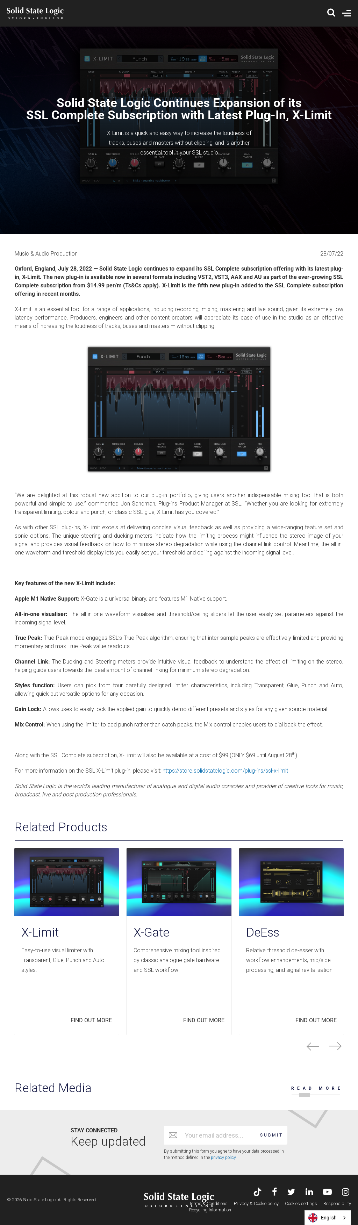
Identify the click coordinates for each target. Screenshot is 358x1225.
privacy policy (223, 1157)
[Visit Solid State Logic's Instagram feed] (345, 1192)
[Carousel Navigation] (179, 1046)
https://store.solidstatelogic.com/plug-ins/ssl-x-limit (225, 770)
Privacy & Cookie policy (256, 1203)
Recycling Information (210, 1209)
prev (313, 1046)
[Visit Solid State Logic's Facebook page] (274, 1192)
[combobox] (328, 1217)
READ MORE (317, 1088)
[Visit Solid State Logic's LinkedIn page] (309, 1192)
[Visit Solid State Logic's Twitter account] (291, 1192)
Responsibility (337, 1203)
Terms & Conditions (208, 1203)
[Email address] (219, 1135)
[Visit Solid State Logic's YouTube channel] (327, 1192)
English (322, 1218)
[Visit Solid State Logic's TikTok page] (257, 1192)
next (335, 1046)
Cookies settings (301, 1203)
